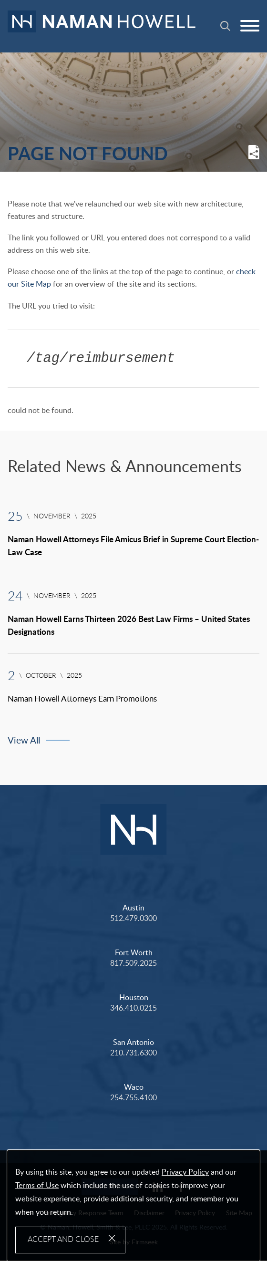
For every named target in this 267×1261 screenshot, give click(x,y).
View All (24, 741)
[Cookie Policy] (133, 1205)
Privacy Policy (185, 1172)
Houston (133, 998)
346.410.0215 (133, 1009)
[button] (253, 157)
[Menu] (249, 26)
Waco (134, 1088)
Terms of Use (37, 1185)
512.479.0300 (133, 919)
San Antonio (133, 1043)
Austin (133, 908)
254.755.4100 (133, 1098)
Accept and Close (63, 1239)
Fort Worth (134, 953)
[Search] (225, 26)
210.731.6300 (133, 1053)
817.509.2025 (133, 964)
